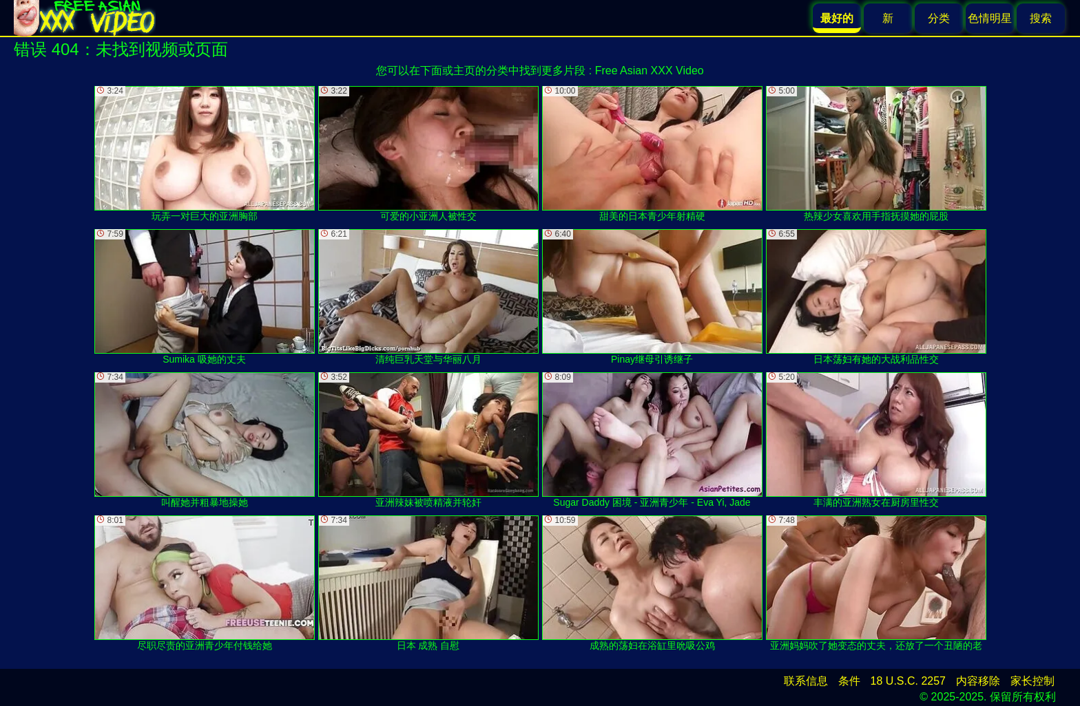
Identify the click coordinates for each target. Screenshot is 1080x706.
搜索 (1041, 18)
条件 (849, 681)
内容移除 (978, 681)
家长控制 (1032, 681)
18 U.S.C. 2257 (908, 681)
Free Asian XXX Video (649, 70)
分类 (939, 18)
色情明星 (990, 18)
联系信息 (806, 681)
